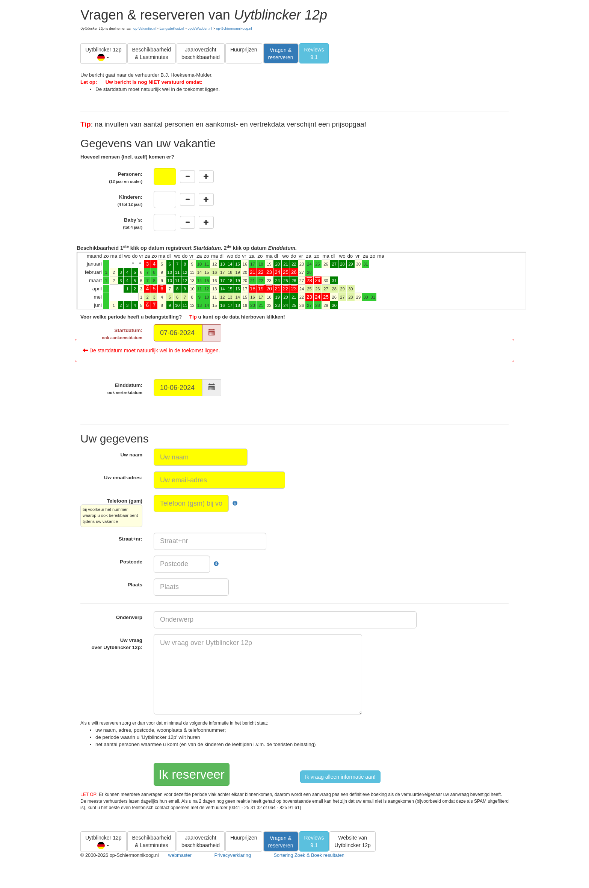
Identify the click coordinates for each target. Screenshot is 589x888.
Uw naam (131, 455)
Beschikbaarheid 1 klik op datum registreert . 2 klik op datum (301, 277)
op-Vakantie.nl (144, 28)
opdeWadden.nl (200, 28)
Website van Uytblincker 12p (352, 841)
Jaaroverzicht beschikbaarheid (200, 53)
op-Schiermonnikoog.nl (234, 28)
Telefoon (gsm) (111, 512)
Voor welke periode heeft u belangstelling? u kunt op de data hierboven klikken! (182, 317)
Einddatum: (124, 388)
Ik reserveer (192, 774)
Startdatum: (122, 334)
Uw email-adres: (123, 477)
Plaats (135, 584)
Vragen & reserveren (280, 53)
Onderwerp (129, 617)
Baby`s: (132, 223)
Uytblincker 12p (103, 54)
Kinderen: (130, 200)
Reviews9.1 (314, 53)
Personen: (125, 177)
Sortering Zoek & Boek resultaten (308, 855)
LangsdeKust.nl (172, 28)
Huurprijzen (243, 50)
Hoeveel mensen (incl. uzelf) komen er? (127, 157)
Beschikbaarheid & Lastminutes (151, 53)
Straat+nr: (130, 539)
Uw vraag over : (116, 643)
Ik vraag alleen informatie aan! (340, 777)
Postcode (131, 562)
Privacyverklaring (232, 855)
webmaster (180, 855)
